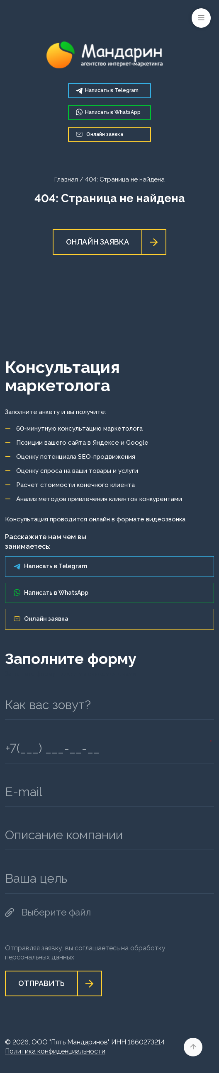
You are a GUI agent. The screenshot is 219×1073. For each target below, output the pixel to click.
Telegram (107, 90)
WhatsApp (108, 112)
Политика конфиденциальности (55, 1051)
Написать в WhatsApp (51, 592)
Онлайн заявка (99, 134)
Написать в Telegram (50, 566)
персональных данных (39, 957)
